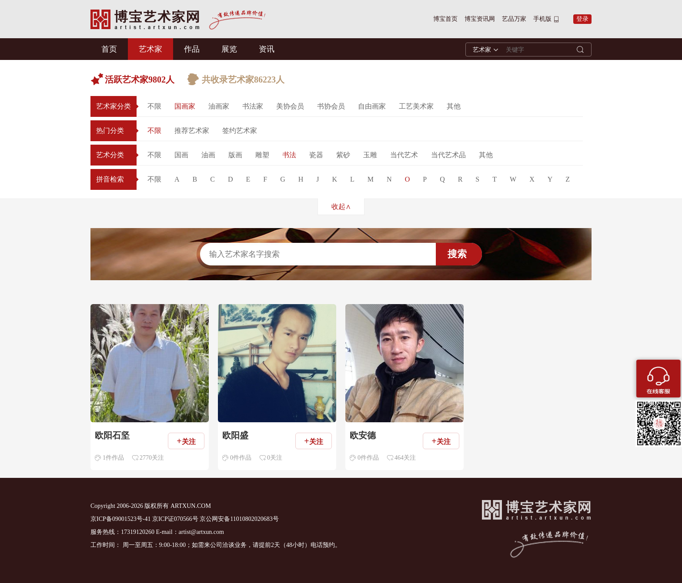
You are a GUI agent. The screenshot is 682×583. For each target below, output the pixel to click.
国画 (181, 155)
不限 (154, 106)
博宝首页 (445, 19)
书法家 (252, 106)
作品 (192, 49)
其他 (454, 106)
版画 (235, 155)
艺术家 (150, 49)
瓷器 (316, 155)
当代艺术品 (448, 155)
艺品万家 (514, 19)
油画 (208, 155)
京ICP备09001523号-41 (120, 519)
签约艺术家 (239, 130)
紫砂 (343, 155)
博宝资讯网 (480, 19)
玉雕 (370, 155)
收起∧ (341, 206)
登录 (582, 19)
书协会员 (331, 106)
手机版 (542, 19)
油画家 (218, 106)
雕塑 (262, 155)
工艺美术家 (416, 106)
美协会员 (290, 106)
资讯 (266, 49)
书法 (289, 155)
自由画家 (372, 106)
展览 (229, 49)
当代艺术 (404, 155)
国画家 (184, 106)
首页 (109, 49)
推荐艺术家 (191, 130)
